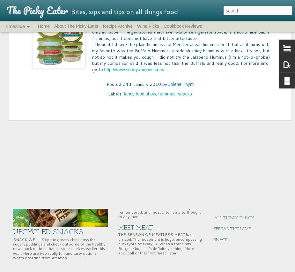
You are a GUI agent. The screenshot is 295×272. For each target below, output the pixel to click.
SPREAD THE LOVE (232, 229)
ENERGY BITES (228, 196)
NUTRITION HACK (232, 185)
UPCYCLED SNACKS (48, 232)
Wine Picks (148, 26)
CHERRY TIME (228, 153)
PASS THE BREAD (141, 173)
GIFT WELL (225, 207)
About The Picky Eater (76, 26)
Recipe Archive (118, 26)
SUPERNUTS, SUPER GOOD (239, 164)
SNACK (221, 240)
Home (44, 26)
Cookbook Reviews (183, 26)
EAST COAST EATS (232, 174)
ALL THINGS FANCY (234, 218)
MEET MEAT (135, 228)
